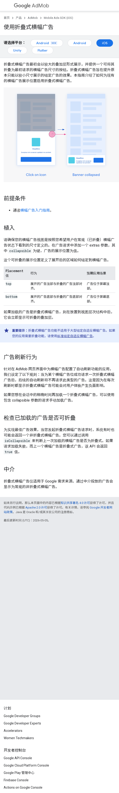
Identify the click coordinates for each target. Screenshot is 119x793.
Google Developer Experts (22, 723)
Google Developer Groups (22, 716)
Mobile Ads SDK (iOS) (58, 18)
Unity (17, 50)
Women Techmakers (19, 738)
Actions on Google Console (23, 787)
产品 (19, 18)
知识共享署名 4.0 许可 (75, 503)
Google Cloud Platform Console (26, 765)
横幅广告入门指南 (35, 210)
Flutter (43, 50)
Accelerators (13, 731)
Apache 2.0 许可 (36, 507)
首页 (7, 18)
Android (46, 43)
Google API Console (18, 758)
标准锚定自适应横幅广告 (75, 336)
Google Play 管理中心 (19, 773)
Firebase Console (16, 780)
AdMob (31, 6)
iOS (104, 43)
